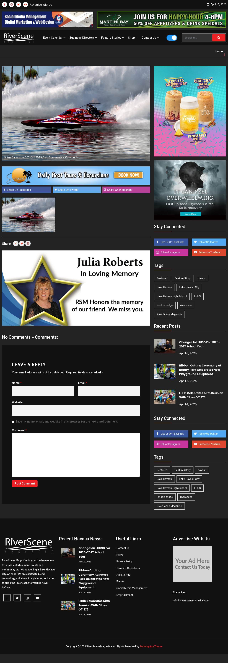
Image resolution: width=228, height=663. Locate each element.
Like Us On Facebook (172, 242)
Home (219, 51)
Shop (133, 37)
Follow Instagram (170, 252)
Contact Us (150, 37)
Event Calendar (54, 37)
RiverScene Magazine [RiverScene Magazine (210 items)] (169, 314)
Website (17, 402)
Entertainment (124, 594)
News (119, 554)
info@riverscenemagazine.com (191, 600)
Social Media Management (131, 588)
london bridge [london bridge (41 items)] (165, 305)
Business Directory (83, 37)
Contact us (122, 548)
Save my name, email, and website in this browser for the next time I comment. (66, 421)
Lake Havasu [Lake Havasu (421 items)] (164, 287)
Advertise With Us (41, 4)
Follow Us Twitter (208, 242)
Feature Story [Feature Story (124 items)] (183, 278)
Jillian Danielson (13, 157)
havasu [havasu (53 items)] (202, 278)
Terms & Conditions (128, 568)
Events (120, 581)
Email (82, 383)
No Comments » (54, 157)
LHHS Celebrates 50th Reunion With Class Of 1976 (201, 395)
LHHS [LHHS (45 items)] (197, 296)
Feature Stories (113, 37)
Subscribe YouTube (209, 252)
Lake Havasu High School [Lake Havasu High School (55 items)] (172, 296)
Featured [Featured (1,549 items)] (162, 278)
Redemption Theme (151, 646)
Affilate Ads (123, 574)
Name (17, 383)
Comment (19, 430)
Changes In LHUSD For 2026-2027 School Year (199, 344)
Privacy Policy (124, 561)
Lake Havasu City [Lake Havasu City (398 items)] (189, 287)
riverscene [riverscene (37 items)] (186, 305)
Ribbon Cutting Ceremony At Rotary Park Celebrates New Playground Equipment (200, 369)
